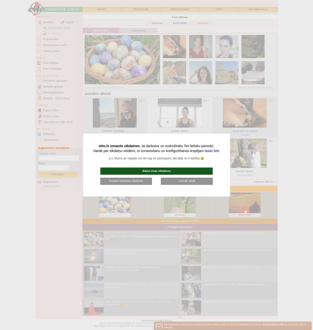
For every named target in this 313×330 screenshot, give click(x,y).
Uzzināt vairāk (186, 180)
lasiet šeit (212, 151)
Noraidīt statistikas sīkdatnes (126, 180)
